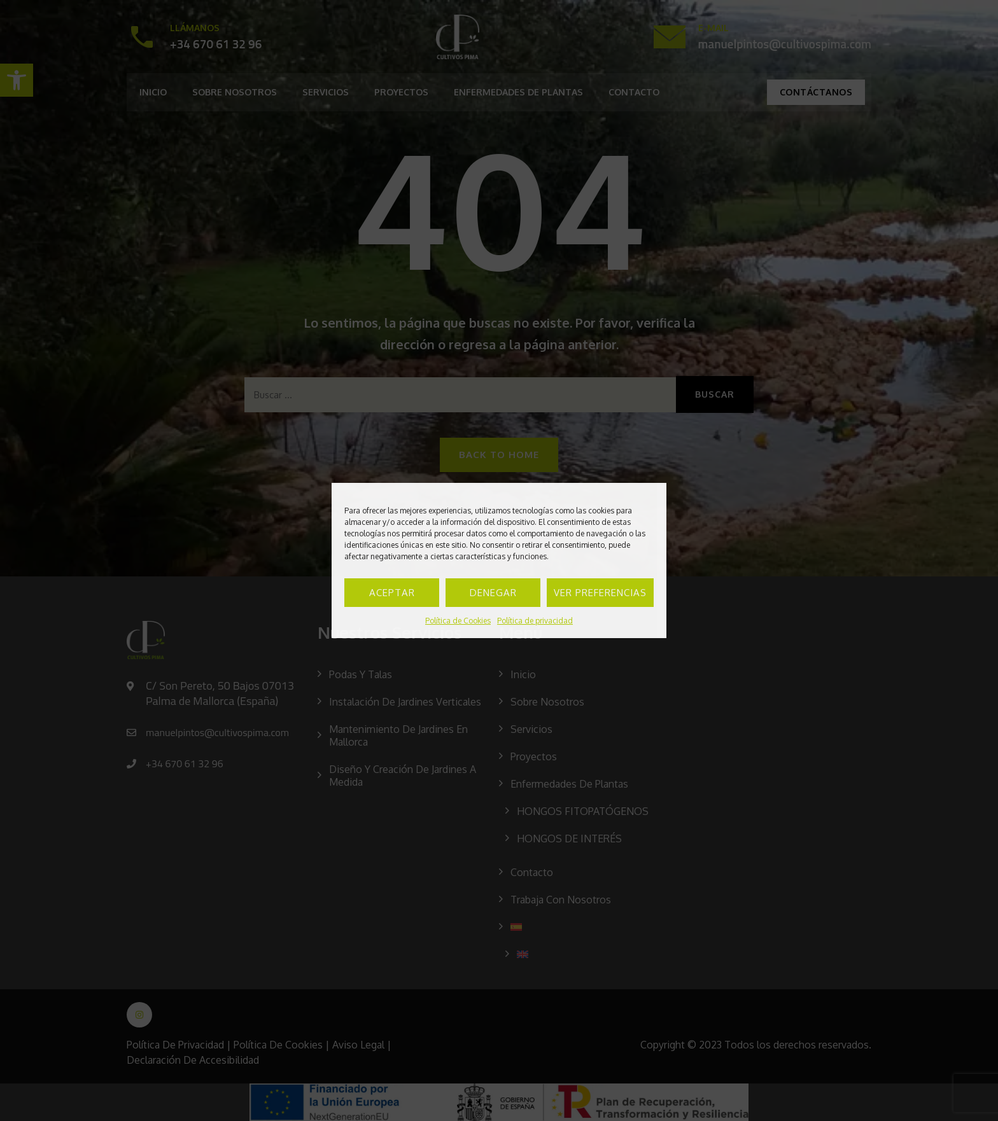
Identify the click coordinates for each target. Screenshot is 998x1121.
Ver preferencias (600, 593)
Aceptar (392, 593)
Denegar (493, 593)
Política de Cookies (458, 620)
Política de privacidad (535, 620)
